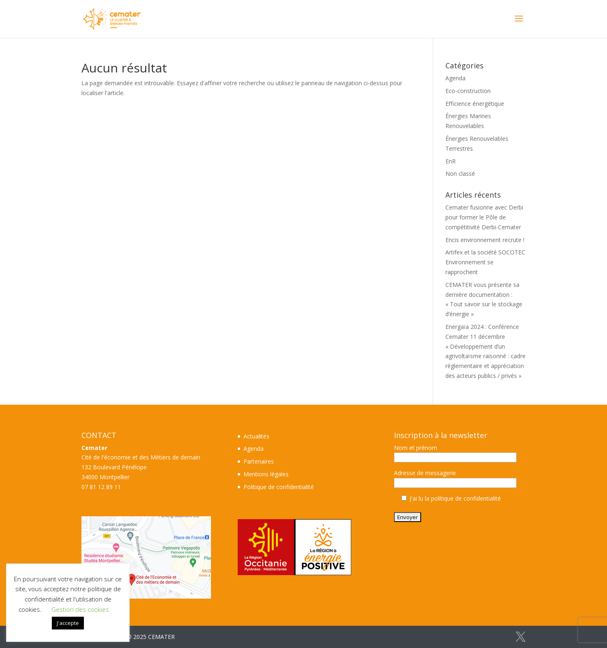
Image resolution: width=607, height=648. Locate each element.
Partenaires (258, 461)
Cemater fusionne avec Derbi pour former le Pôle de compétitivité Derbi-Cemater (484, 217)
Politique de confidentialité (278, 487)
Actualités (256, 436)
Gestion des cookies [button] (80, 609)
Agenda (455, 78)
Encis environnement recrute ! (484, 240)
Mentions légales (266, 474)
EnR (450, 161)
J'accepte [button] (68, 623)
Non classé (460, 173)
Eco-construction (468, 91)
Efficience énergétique (474, 103)
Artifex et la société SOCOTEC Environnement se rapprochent (485, 262)
